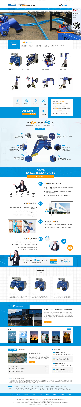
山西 (25, 402)
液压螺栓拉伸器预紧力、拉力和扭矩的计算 (18, 368)
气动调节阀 (67, 388)
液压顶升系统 (61, 45)
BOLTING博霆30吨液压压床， (13, 380)
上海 (20, 402)
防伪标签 (41, 388)
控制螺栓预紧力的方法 (58, 381)
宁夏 (66, 402)
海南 (49, 402)
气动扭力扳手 (39, 45)
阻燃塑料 (57, 386)
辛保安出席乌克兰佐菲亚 (27, 381)
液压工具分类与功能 (14, 366)
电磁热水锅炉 (22, 386)
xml (50, 404)
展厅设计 (31, 389)
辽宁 (27, 402)
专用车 (56, 388)
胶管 (61, 386)
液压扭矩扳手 (33, 399)
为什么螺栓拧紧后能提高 (50, 381)
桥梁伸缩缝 (17, 388)
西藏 (64, 402)
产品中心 (18, 8)
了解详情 (47, 322)
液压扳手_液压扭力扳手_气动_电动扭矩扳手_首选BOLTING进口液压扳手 (60, 309)
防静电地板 (61, 388)
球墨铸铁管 (42, 389)
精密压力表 (27, 388)
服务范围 (54, 8)
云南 (54, 402)
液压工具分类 (29, 42)
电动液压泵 (44, 399)
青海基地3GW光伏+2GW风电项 (26, 382)
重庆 (22, 402)
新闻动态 (47, 8)
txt (51, 404)
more (48, 350)
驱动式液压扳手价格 (29, 380)
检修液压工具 (24, 46)
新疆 (67, 402)
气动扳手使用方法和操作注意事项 (61, 358)
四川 (50, 402)
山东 (41, 402)
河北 (24, 402)
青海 (58, 402)
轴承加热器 (31, 46)
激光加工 (37, 386)
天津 (19, 402)
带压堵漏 (47, 386)
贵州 (52, 402)
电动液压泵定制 (54, 262)
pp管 (22, 388)
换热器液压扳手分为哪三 (35, 380)
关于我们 (61, 8)
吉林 (28, 402)
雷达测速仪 (32, 386)
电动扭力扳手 (31, 45)
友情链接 (10, 388)
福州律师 (36, 388)
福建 (37, 402)
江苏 (32, 402)
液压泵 (45, 45)
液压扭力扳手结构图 (40, 128)
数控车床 (51, 388)
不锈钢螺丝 (52, 389)
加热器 (32, 388)
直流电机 (52, 386)
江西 (39, 402)
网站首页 (11, 8)
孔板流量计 (16, 386)
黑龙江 (31, 402)
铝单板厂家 (69, 389)
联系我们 (71, 0)
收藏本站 (66, 0)
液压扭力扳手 (24, 45)
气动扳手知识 (57, 349)
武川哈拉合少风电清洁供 (59, 380)
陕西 (55, 402)
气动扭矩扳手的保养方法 (60, 369)
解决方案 (26, 8)
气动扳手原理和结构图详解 (60, 364)
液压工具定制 (53, 259)
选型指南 (33, 8)
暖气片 (65, 386)
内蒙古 (60, 402)
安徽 (36, 402)
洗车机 (42, 386)
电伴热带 (36, 389)
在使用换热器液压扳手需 (51, 380)
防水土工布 (58, 389)
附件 (52, 46)
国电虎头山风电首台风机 (42, 381)
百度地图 (48, 404)
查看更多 (31, 362)
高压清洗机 (39, 46)
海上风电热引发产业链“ (35, 382)
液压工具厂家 (24, 399)
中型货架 (46, 388)
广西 (62, 402)
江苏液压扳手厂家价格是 (21, 380)
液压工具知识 (13, 349)
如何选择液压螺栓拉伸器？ (35, 353)
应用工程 (40, 8)
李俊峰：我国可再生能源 (18, 382)
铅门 (28, 386)
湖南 (45, 402)
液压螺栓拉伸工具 (55, 45)
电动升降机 (63, 389)
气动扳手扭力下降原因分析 (60, 352)
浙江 (34, 402)
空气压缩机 (22, 389)
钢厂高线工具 (46, 46)
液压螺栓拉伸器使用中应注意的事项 (17, 371)
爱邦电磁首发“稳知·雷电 (19, 381)
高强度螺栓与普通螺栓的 (65, 381)
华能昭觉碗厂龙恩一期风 (67, 380)
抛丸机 (27, 389)
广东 (47, 402)
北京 (17, 402)
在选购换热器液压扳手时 (43, 380)
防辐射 (47, 389)
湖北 (44, 402)
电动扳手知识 (22, 349)
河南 (42, 402)
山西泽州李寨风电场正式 (34, 381)
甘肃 (57, 402)
